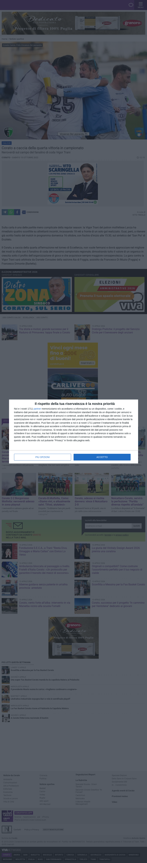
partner (37, 409)
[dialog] (73, 431)
